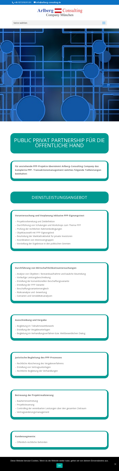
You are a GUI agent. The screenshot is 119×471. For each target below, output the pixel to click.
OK (59, 465)
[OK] (115, 464)
